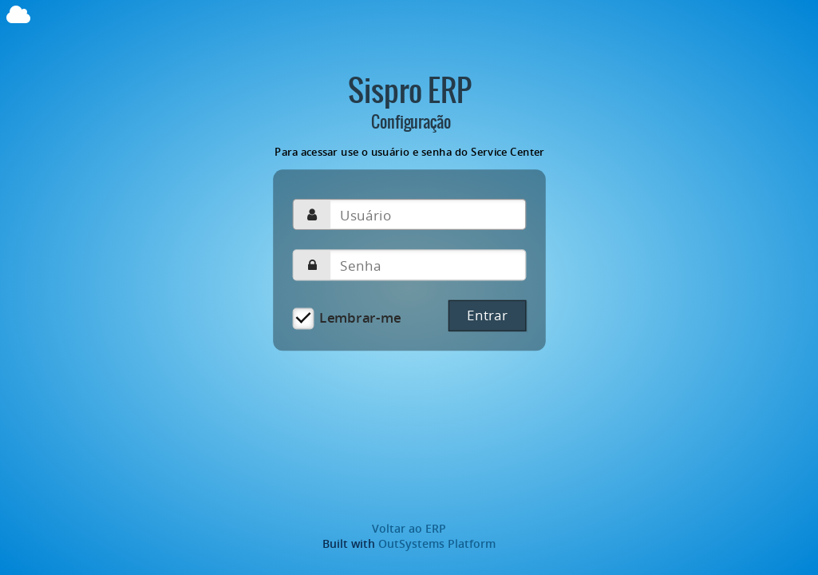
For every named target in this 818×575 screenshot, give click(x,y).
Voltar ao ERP (409, 528)
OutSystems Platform (437, 543)
